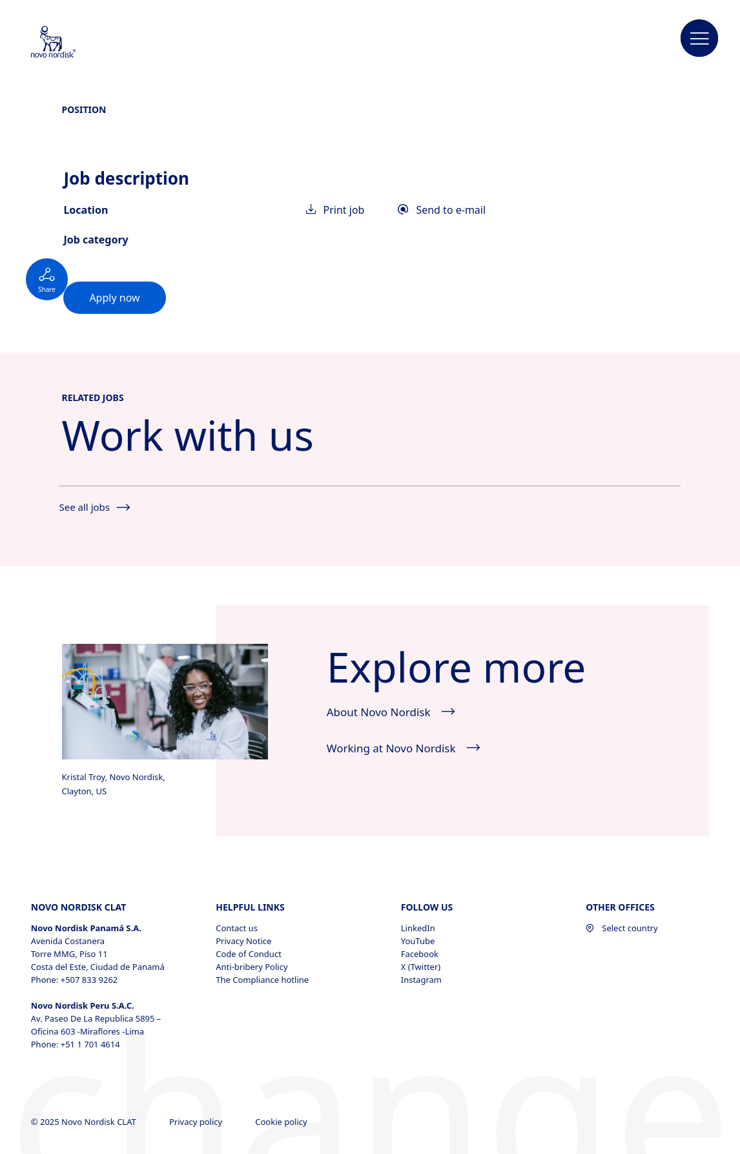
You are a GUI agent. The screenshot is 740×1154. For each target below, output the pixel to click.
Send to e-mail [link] (442, 210)
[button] (699, 38)
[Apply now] (114, 298)
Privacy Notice (243, 941)
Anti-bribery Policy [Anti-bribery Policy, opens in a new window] (251, 967)
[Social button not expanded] (46, 279)
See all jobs (94, 506)
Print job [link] (336, 210)
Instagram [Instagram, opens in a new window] (421, 979)
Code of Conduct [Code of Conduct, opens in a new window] (249, 954)
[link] (114, 298)
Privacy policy (197, 1122)
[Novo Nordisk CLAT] (70, 42)
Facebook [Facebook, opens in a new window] (419, 954)
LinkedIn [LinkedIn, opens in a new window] (418, 928)
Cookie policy (282, 1122)
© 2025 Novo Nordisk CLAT (84, 1122)
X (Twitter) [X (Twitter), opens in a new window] (420, 967)
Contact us (237, 928)
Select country (621, 928)
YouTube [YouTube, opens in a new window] (418, 941)
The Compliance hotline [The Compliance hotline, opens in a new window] (262, 979)
